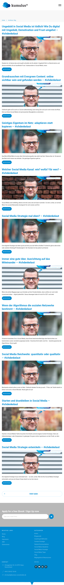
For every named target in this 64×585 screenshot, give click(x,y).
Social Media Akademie (50, 85)
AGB (3, 542)
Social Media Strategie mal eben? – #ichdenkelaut (30, 216)
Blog (3, 536)
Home (3, 534)
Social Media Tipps (40, 552)
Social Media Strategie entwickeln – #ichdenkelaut (31, 447)
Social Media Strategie (50, 38)
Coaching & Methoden (40, 539)
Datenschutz (5, 544)
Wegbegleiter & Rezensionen (42, 557)
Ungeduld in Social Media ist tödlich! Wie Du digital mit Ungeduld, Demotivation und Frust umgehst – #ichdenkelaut (31, 30)
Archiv (36, 533)
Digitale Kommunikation (41, 544)
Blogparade (37, 536)
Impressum (5, 539)
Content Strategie (38, 85)
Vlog (59, 38)
